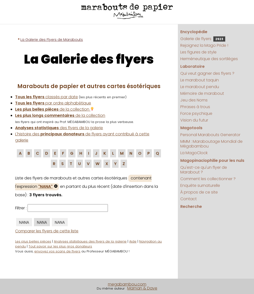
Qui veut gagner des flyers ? (207, 73)
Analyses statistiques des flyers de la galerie (90, 241)
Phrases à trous (195, 107)
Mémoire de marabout (202, 93)
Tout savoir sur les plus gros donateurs (60, 246)
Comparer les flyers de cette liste (46, 231)
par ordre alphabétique (53, 103)
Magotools (191, 128)
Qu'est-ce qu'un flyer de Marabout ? (203, 170)
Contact (188, 199)
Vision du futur (194, 120)
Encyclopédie (193, 32)
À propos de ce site (199, 192)
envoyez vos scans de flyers (57, 251)
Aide (132, 241)
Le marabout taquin (199, 80)
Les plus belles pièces (33, 241)
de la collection (54, 109)
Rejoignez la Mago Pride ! (204, 45)
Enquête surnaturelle (200, 185)
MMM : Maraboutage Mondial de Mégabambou (211, 144)
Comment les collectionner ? (208, 179)
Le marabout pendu (199, 87)
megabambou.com (127, 284)
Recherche (191, 206)
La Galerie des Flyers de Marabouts (51, 39)
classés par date (46, 97)
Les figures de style (198, 52)
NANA (24, 222)
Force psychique (196, 113)
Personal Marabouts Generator (210, 135)
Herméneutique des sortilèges (209, 59)
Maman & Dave (142, 288)
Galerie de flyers (202, 39)
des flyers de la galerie (59, 128)
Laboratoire (192, 66)
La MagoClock (194, 153)
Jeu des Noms (194, 100)
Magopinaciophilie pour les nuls (212, 160)
